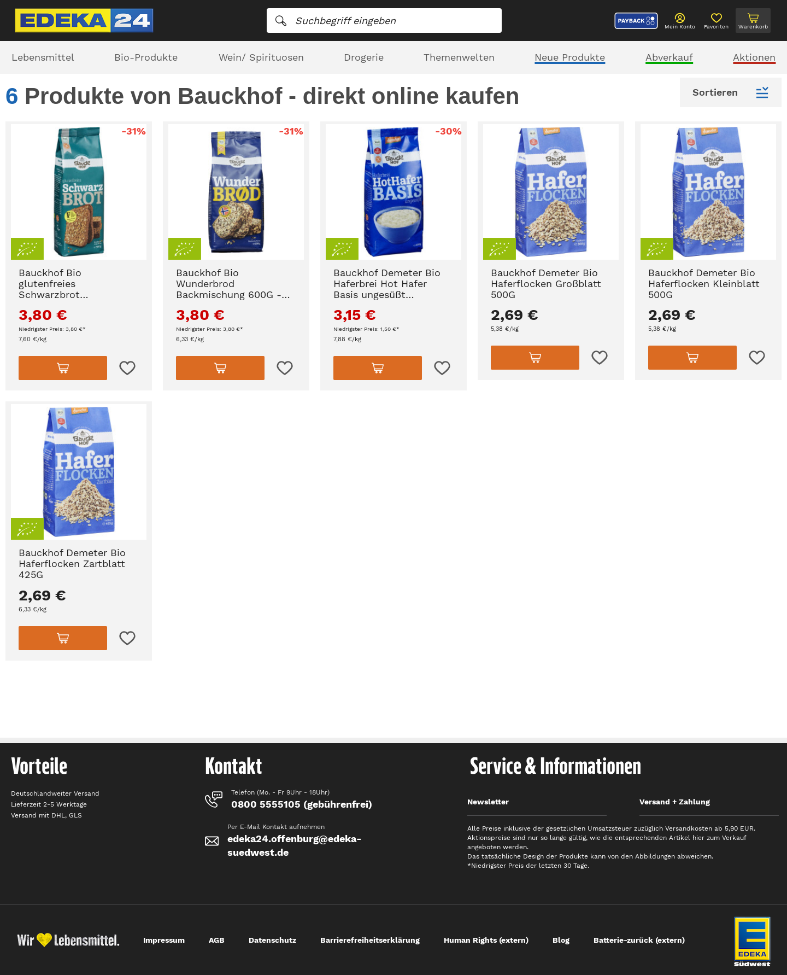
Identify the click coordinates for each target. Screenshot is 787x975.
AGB (217, 940)
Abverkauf (669, 57)
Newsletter (488, 801)
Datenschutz (272, 940)
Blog (561, 940)
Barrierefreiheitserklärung (370, 940)
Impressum (164, 940)
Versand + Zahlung (674, 801)
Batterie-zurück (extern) (639, 940)
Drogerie (364, 57)
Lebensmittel (42, 57)
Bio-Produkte (146, 57)
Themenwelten (459, 57)
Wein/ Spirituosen (261, 57)
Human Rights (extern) (486, 940)
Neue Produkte (570, 57)
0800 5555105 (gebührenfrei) (301, 804)
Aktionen (754, 57)
